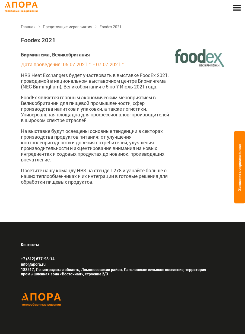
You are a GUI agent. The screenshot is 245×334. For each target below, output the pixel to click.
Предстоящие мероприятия (67, 27)
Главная (28, 27)
